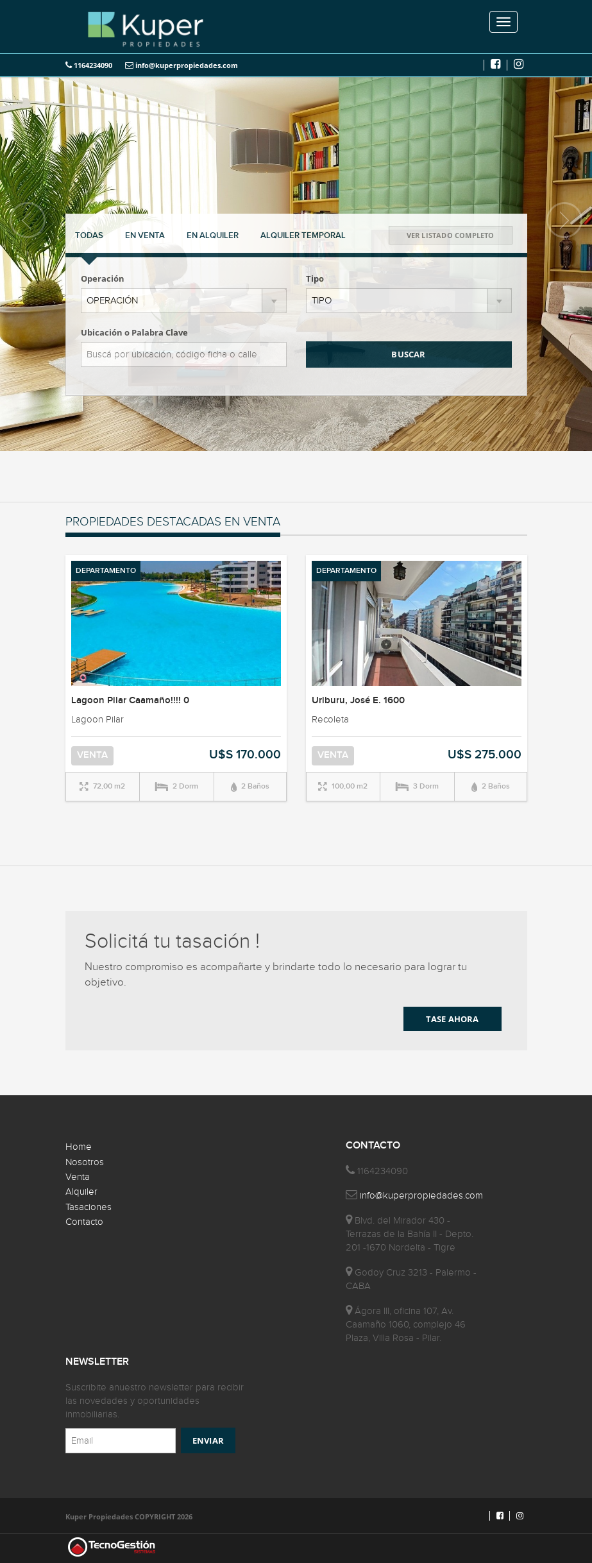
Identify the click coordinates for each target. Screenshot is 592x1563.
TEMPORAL (303, 235)
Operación (102, 278)
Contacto (84, 1222)
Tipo (315, 278)
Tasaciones (88, 1207)
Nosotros (84, 1162)
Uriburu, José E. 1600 (358, 700)
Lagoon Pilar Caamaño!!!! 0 (130, 700)
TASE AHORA (452, 1019)
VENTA (145, 235)
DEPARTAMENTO (106, 571)
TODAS (89, 235)
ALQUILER (213, 235)
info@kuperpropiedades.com (181, 65)
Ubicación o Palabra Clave (134, 332)
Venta (77, 1177)
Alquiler (81, 1191)
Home (78, 1146)
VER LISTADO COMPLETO (451, 235)
